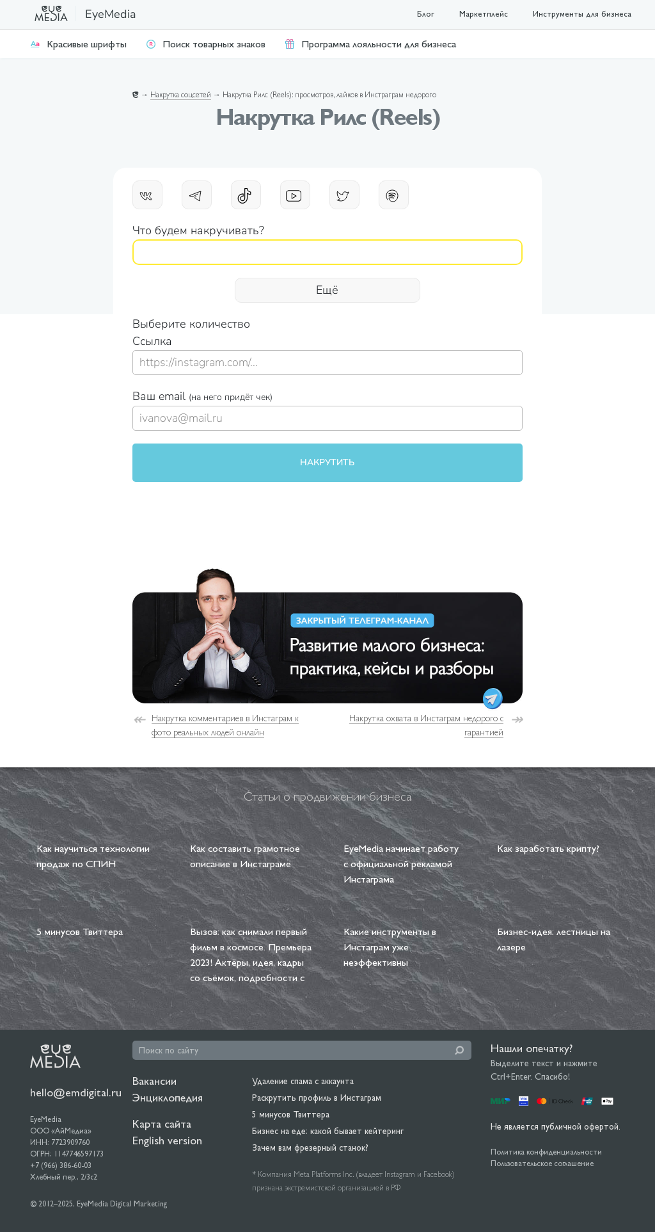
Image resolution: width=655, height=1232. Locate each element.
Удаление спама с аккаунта (303, 1081)
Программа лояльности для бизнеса (370, 44)
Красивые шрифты (78, 44)
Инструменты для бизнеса (582, 14)
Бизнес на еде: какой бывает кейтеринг (328, 1131)
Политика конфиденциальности (546, 1152)
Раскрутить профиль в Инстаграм (316, 1097)
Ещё (327, 290)
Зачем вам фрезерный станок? (310, 1147)
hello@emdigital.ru (76, 1092)
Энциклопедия (167, 1097)
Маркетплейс (483, 14)
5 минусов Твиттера (290, 1114)
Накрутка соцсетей (180, 94)
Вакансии (154, 1080)
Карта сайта (161, 1123)
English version (167, 1140)
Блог (425, 14)
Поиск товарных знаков (205, 44)
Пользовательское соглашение (542, 1163)
